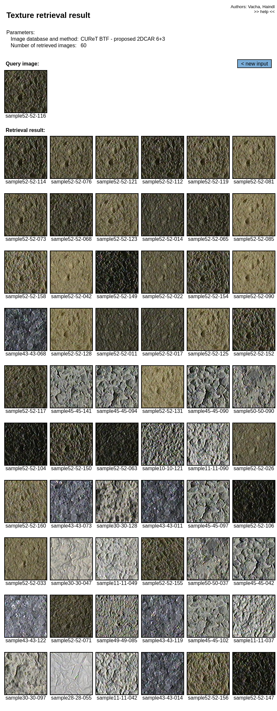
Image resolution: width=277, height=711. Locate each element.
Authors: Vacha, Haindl (253, 6)
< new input (254, 63)
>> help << (264, 11)
